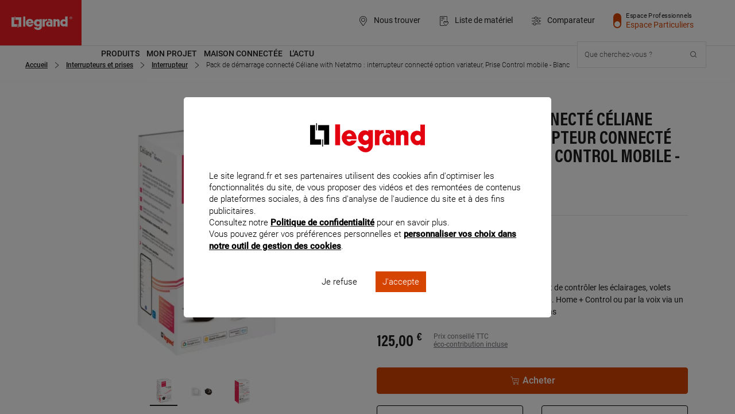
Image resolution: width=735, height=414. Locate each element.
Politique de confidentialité (322, 238)
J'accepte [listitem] (400, 297)
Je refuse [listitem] (339, 297)
